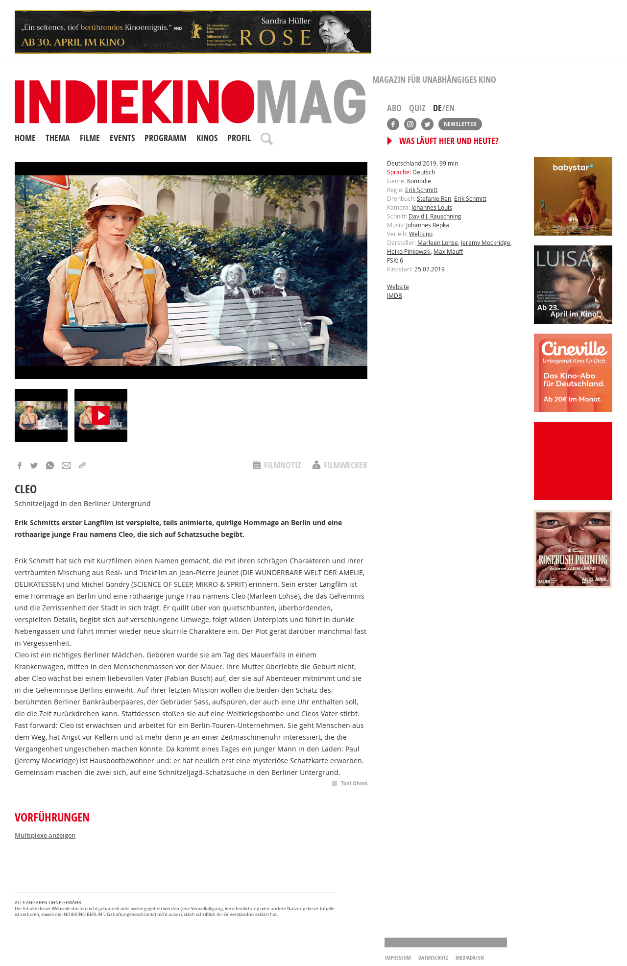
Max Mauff (448, 251)
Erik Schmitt (421, 189)
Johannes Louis (431, 207)
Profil (239, 138)
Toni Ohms (354, 783)
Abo (394, 108)
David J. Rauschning (435, 216)
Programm (166, 138)
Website (398, 286)
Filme (90, 138)
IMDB (394, 295)
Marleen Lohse (437, 242)
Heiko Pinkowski (409, 251)
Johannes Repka (427, 225)
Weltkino (421, 234)
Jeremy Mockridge (485, 242)
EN (450, 108)
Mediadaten (470, 957)
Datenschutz (433, 957)
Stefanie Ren (434, 198)
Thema (58, 138)
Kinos (206, 138)
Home (25, 138)
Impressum (398, 957)
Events (122, 138)
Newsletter (460, 124)
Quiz (417, 108)
